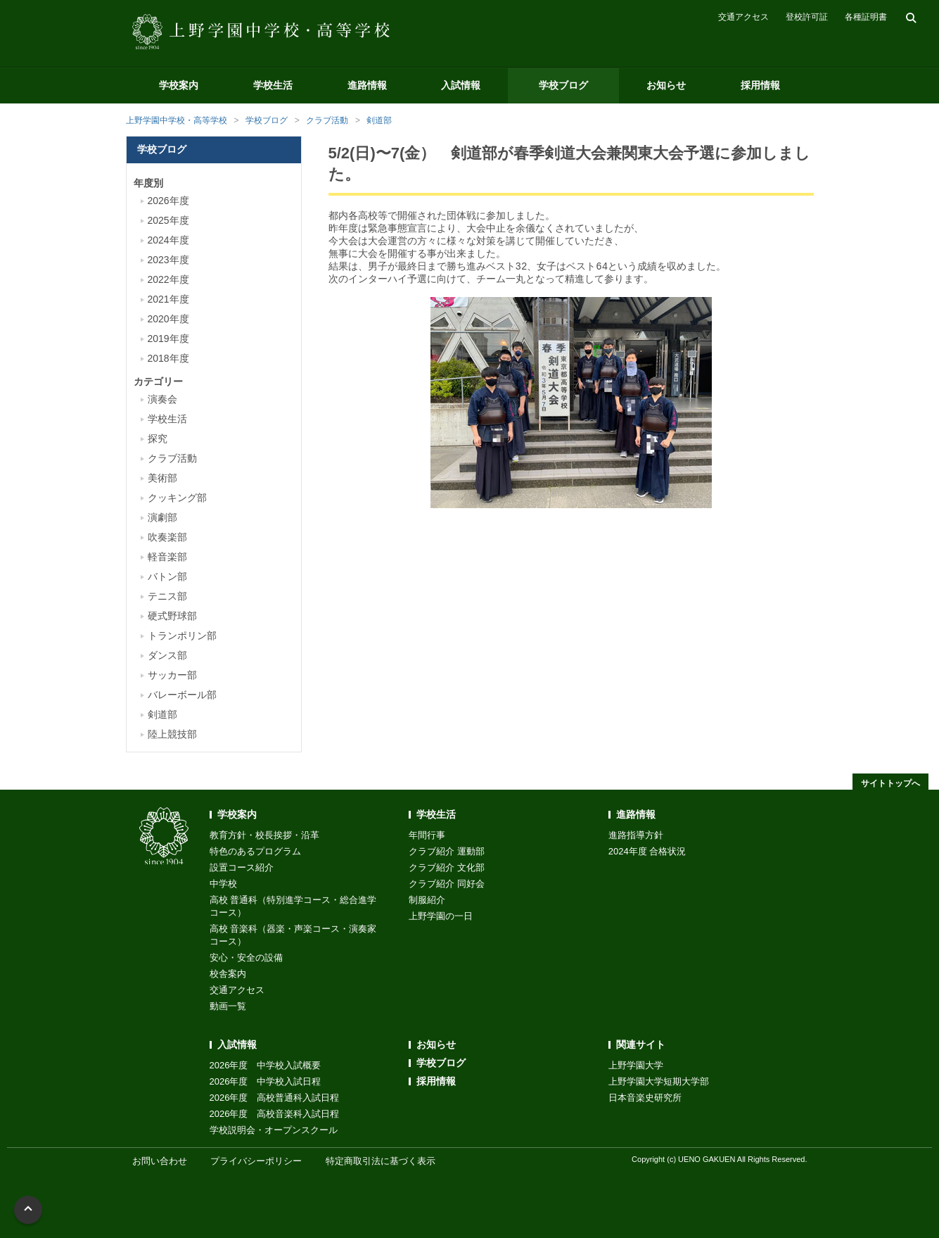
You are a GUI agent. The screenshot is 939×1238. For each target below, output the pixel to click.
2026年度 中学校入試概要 (265, 1065)
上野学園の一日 (441, 916)
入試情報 (460, 85)
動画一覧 (228, 1006)
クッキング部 (177, 497)
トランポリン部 (182, 635)
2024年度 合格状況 (647, 851)
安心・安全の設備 (246, 957)
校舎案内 (228, 973)
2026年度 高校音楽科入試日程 (275, 1113)
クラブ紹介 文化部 (447, 867)
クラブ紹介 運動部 (447, 851)
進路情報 (367, 85)
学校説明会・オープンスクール (274, 1130)
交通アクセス (743, 17)
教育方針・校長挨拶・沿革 (264, 835)
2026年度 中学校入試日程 (265, 1081)
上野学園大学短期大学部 (658, 1081)
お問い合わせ (159, 1161)
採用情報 (760, 85)
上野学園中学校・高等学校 (176, 120)
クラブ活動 (327, 120)
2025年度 (168, 220)
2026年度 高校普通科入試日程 (275, 1097)
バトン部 (167, 576)
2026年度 (168, 200)
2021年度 (168, 299)
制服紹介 (427, 900)
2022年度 (168, 279)
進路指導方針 (635, 835)
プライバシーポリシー (256, 1161)
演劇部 (162, 517)
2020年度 (168, 318)
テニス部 (167, 596)
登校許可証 (807, 17)
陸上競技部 (172, 734)
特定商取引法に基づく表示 (380, 1161)
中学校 (223, 883)
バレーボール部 (182, 694)
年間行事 (427, 835)
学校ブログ (563, 85)
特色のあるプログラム (255, 851)
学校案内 (178, 85)
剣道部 (379, 120)
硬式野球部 (172, 615)
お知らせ (666, 85)
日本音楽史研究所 (645, 1097)
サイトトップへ (890, 783)
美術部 (162, 478)
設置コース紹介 (242, 867)
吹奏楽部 (167, 537)
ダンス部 (167, 655)
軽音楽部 (167, 556)
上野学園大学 (635, 1065)
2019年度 (168, 338)
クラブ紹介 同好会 (447, 883)
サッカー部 (172, 675)
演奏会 (162, 399)
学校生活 (273, 85)
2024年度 (168, 240)
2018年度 (168, 358)
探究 (157, 438)
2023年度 (168, 259)
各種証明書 (866, 17)
